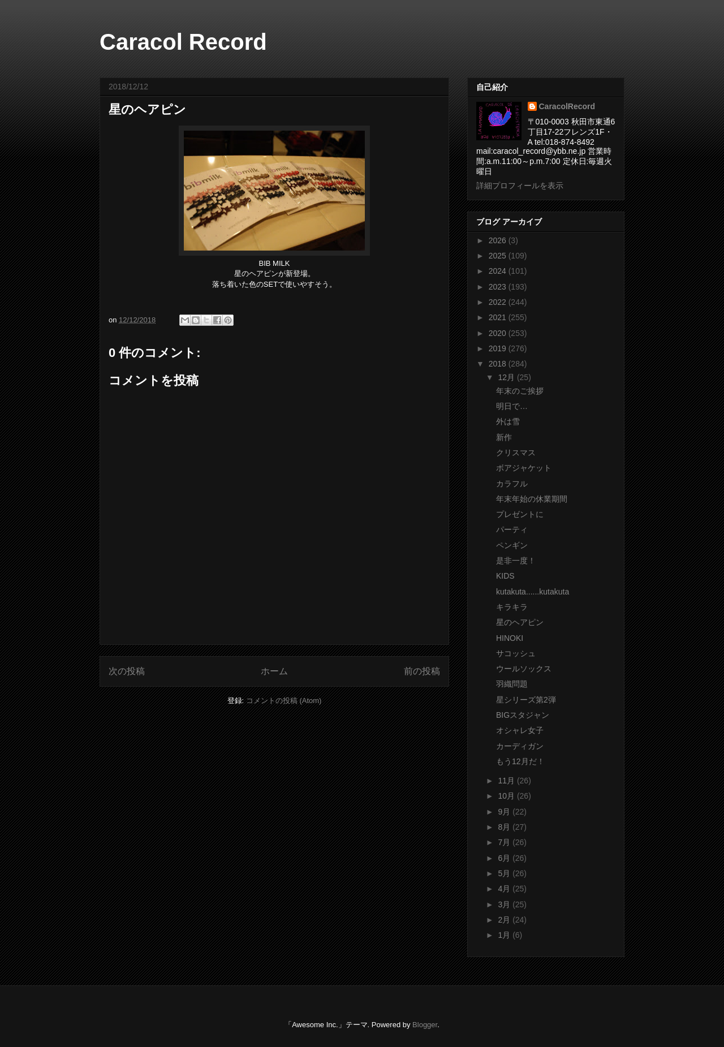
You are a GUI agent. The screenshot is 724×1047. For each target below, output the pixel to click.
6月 (505, 858)
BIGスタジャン (522, 714)
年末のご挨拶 (520, 390)
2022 (498, 302)
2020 (498, 333)
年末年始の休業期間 (531, 498)
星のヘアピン (520, 622)
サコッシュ (516, 653)
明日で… (512, 406)
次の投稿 (127, 671)
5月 (505, 873)
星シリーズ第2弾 (526, 699)
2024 (498, 270)
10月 (507, 795)
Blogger (424, 1024)
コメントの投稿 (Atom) (284, 700)
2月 (505, 919)
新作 (504, 437)
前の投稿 (422, 671)
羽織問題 (512, 683)
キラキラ (512, 606)
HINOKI (509, 638)
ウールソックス (523, 668)
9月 (505, 811)
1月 (505, 935)
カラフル (512, 483)
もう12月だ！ (520, 761)
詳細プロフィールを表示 (519, 185)
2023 (498, 286)
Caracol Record (183, 41)
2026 (498, 240)
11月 (507, 780)
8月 (505, 826)
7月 (505, 842)
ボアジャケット (523, 467)
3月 (505, 904)
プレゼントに (520, 514)
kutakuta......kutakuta (532, 591)
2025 (498, 255)
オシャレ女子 (520, 730)
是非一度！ (516, 560)
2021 (498, 317)
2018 (498, 363)
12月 (507, 377)
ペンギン (512, 545)
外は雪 (508, 421)
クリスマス (516, 452)
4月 (505, 888)
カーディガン (520, 746)
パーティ (512, 529)
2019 (498, 348)
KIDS (505, 575)
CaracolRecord (567, 106)
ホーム (274, 671)
